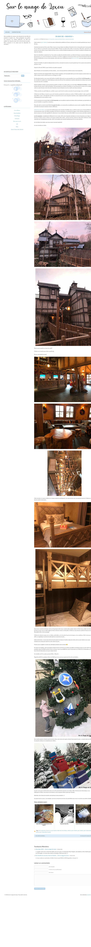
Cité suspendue (42, 830)
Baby (17, 126)
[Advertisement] (17, 57)
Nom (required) (51, 866)
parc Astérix (44, 42)
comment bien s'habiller (9, 156)
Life (17, 124)
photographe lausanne (22, 158)
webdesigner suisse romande (10, 158)
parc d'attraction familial (45, 832)
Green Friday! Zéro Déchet (17, 129)
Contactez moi (16, 32)
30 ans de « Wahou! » (64, 36)
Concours (17, 118)
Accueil (7, 32)
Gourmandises (17, 113)
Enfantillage (17, 115)
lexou (37, 39)
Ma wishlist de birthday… (40, 835)
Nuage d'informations (60, 39)
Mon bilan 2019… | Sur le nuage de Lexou (46, 849)
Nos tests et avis (17, 121)
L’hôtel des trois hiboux (39, 109)
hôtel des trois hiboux (62, 830)
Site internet (51, 872)
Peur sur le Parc (75, 58)
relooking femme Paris (20, 156)
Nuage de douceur (69, 39)
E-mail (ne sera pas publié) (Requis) (55, 869)
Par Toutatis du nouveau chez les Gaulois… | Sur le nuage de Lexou (52, 855)
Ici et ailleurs (51, 39)
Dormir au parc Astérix (51, 830)
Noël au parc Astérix (72, 830)
